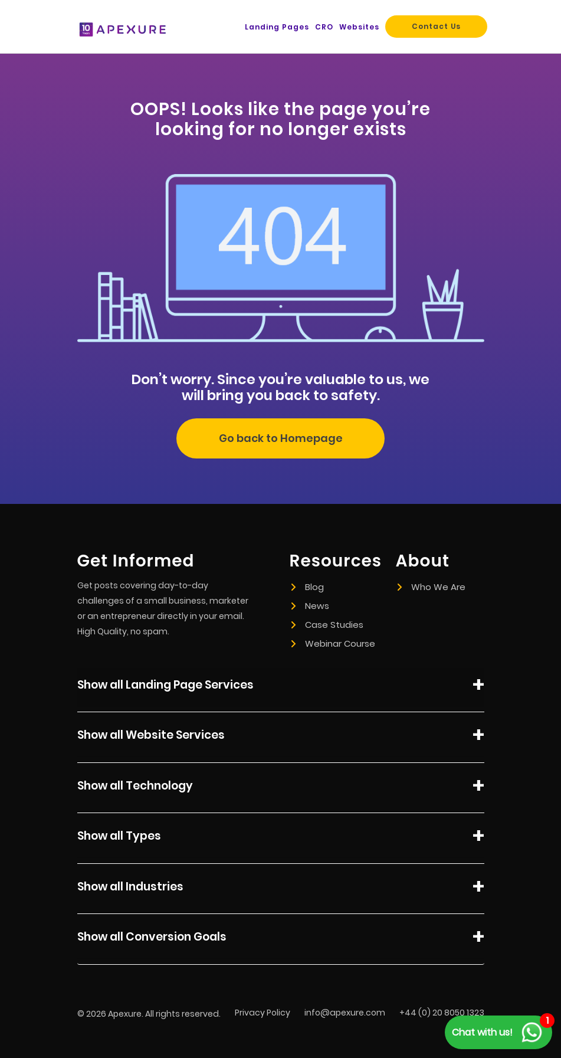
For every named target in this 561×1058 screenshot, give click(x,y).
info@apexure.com (344, 1012)
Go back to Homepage (281, 438)
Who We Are (431, 587)
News (310, 606)
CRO (324, 27)
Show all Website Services (280, 737)
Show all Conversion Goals (280, 938)
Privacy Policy (262, 1012)
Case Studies (327, 624)
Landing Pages (277, 27)
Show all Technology (280, 787)
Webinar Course (333, 643)
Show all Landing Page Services (280, 686)
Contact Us (436, 26)
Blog (307, 587)
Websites (359, 27)
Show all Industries (280, 888)
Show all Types (280, 838)
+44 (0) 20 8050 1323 (441, 1012)
